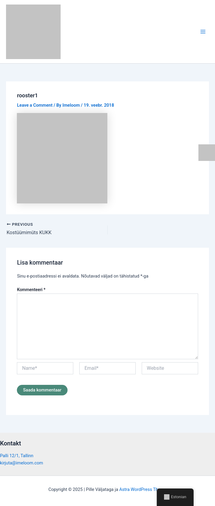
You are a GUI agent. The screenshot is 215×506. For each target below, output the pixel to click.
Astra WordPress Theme (142, 489)
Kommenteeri (31, 289)
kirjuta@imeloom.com (21, 463)
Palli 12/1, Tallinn (16, 455)
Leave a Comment (34, 105)
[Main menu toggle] (203, 32)
